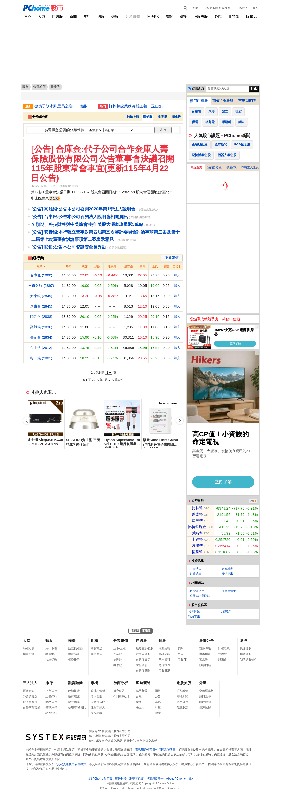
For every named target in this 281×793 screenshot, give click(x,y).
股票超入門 (98, 702)
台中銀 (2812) (41, 348)
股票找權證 (75, 648)
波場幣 (197, 546)
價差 (166, 266)
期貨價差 (96, 654)
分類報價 (132, 16)
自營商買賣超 (31, 707)
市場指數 (51, 659)
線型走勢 (164, 648)
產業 (139, 702)
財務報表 (164, 665)
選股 (101, 16)
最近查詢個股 (144, 648)
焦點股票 (182, 707)
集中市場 (51, 648)
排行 (87, 16)
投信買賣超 (30, 702)
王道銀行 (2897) (41, 285)
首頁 (27, 16)
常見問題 (194, 611)
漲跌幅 (112, 266)
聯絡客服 (194, 616)
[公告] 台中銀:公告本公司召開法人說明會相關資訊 (79, 216)
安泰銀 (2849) (41, 296)
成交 (85, 266)
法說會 (222, 654)
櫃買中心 (51, 654)
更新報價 (172, 258)
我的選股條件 (248, 659)
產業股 (147, 116)
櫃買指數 (28, 654)
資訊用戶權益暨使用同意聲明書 (155, 749)
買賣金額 (28, 691)
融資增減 (74, 696)
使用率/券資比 (77, 707)
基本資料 (164, 659)
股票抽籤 (205, 665)
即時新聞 (143, 683)
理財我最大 (98, 707)
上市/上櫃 (132, 116)
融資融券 (227, 568)
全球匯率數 (206, 691)
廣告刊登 (121, 778)
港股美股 (200, 16)
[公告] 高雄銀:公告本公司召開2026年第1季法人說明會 (83, 209)
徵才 (191, 778)
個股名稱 (198, 89)
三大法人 (195, 568)
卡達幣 (197, 539)
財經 (158, 707)
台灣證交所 (197, 591)
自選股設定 (143, 659)
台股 (139, 696)
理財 (158, 713)
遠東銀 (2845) (41, 306)
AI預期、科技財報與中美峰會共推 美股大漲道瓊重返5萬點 (87, 224)
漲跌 (97, 266)
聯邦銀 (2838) (41, 317)
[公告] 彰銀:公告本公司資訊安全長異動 (68, 247)
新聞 (195, 8)
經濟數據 (205, 707)
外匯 (218, 16)
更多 (252, 500)
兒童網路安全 (155, 778)
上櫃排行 (51, 696)
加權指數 (28, 648)
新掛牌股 (205, 648)
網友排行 (51, 713)
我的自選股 (214, 167)
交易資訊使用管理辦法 (71, 764)
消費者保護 (136, 778)
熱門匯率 (205, 696)
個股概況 (164, 670)
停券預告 (205, 654)
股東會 (222, 659)
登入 (255, 8)
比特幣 (234, 16)
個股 (162, 640)
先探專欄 (96, 713)
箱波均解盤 (98, 691)
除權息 (251, 16)
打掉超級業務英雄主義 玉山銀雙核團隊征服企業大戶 (139, 106)
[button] (179, 420)
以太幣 (197, 514)
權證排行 (74, 659)
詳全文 (54, 198)
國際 (158, 691)
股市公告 (206, 640)
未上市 (140, 707)
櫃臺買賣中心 (230, 591)
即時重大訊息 (250, 167)
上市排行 (51, 691)
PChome (241, 8)
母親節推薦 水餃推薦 (217, 8)
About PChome (176, 778)
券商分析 (120, 683)
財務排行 (51, 702)
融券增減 (74, 702)
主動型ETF (247, 100)
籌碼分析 (164, 654)
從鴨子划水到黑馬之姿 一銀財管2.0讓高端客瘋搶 (64, 106)
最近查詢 (196, 167)
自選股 (57, 16)
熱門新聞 (141, 691)
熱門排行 (182, 702)
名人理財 (96, 696)
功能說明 (226, 611)
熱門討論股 (199, 100)
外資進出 (195, 573)
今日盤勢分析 (122, 696)
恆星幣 (197, 552)
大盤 (41, 16)
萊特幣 (197, 533)
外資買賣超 (30, 696)
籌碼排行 (51, 707)
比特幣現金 (197, 527)
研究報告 (119, 691)
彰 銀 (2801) (41, 358)
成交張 (128, 266)
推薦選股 (245, 654)
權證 (169, 16)
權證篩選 (74, 654)
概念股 (176, 116)
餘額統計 (74, 691)
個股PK (153, 16)
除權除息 (224, 648)
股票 (40, 266)
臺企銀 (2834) (41, 337)
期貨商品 (96, 648)
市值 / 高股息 (223, 100)
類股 (115, 16)
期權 (183, 16)
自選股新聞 (143, 670)
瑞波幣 (197, 520)
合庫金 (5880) (41, 275)
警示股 (203, 659)
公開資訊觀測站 (200, 595)
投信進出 (227, 573)
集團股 (162, 116)
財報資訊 (141, 665)
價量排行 (232, 167)
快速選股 (245, 648)
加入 (177, 275)
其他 (158, 702)
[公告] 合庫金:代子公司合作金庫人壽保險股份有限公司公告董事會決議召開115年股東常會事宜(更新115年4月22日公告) (102, 163)
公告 (180, 654)
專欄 (94, 683)
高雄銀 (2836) (41, 327)
